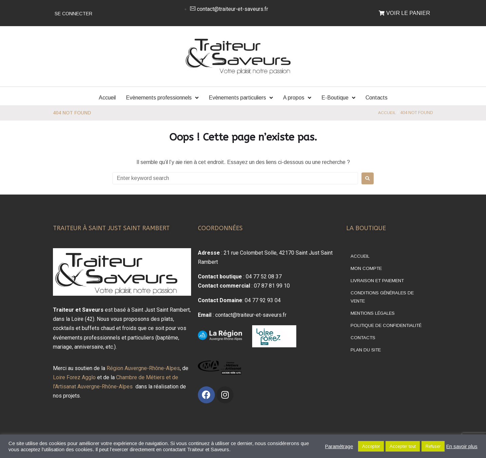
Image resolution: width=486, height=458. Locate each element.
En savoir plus (462, 446)
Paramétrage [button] (339, 446)
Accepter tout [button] (403, 446)
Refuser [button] (433, 446)
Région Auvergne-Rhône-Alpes (143, 368)
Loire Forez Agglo (74, 377)
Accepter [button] (371, 446)
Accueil (387, 112)
